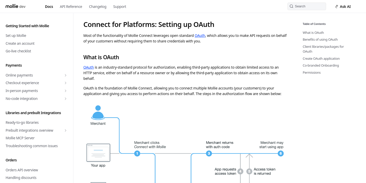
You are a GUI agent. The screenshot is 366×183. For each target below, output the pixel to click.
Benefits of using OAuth (320, 39)
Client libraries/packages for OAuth (323, 49)
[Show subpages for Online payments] (66, 75)
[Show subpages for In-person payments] (66, 91)
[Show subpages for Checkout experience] (66, 83)
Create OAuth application (321, 58)
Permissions (312, 72)
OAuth (200, 35)
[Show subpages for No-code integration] (66, 99)
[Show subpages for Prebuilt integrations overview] (66, 130)
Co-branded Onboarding (321, 65)
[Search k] (307, 6)
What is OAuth (313, 32)
